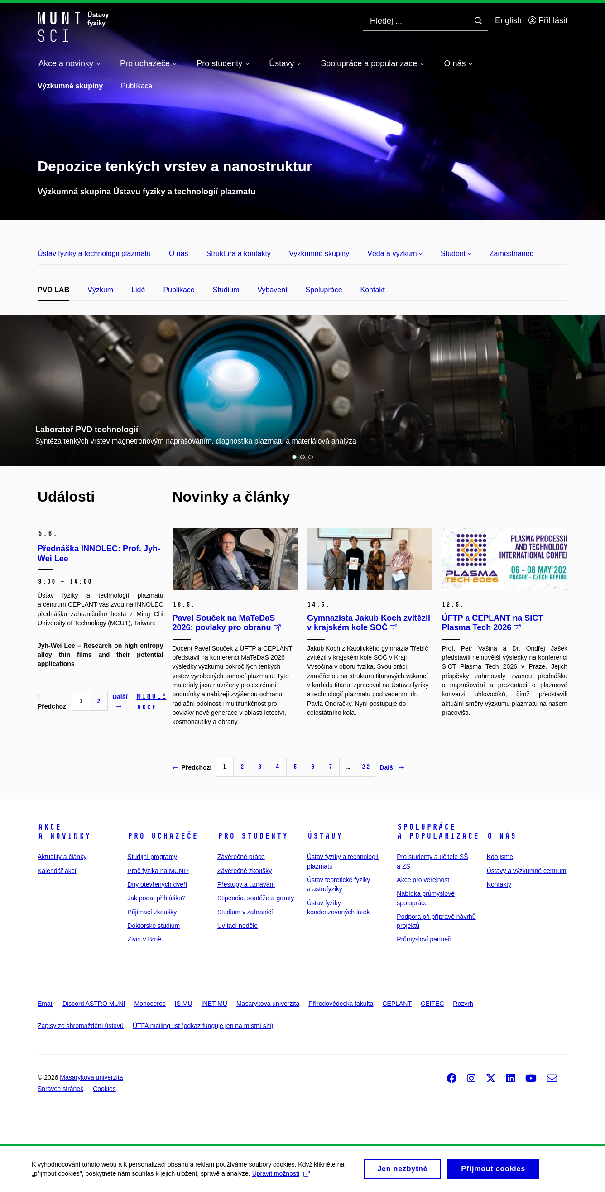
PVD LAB (53, 290)
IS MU (183, 1003)
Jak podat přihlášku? (156, 898)
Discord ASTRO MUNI (93, 1003)
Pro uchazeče (162, 836)
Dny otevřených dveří (157, 884)
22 (365, 767)
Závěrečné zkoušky (244, 870)
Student (456, 253)
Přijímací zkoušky (152, 912)
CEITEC (432, 1003)
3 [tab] (310, 457)
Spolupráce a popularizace (438, 831)
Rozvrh (463, 1003)
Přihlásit (547, 20)
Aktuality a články (62, 856)
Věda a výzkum (395, 253)
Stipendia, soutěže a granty (255, 898)
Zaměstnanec (511, 253)
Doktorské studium (153, 925)
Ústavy (324, 836)
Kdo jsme (500, 856)
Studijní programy (152, 856)
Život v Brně (144, 939)
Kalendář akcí (57, 870)
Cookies (104, 1088)
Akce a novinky (64, 831)
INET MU (214, 1003)
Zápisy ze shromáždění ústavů (81, 1025)
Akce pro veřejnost (423, 879)
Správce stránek (60, 1088)
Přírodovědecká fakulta (340, 1003)
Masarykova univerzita (267, 1003)
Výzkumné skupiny (70, 86)
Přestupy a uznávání (246, 884)
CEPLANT (397, 1003)
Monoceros (149, 1003)
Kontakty (499, 884)
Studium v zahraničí (245, 912)
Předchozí (53, 702)
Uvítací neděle (237, 925)
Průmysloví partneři (424, 939)
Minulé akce (151, 701)
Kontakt (372, 290)
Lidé (138, 290)
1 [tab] (294, 457)
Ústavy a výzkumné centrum (527, 870)
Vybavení (272, 290)
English (508, 20)
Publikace (136, 86)
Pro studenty (252, 836)
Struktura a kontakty (238, 253)
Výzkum (100, 290)
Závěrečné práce (241, 856)
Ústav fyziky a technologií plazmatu (94, 253)
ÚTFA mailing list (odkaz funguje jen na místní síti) (203, 1025)
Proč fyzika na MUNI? (157, 870)
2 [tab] (302, 457)
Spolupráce (324, 290)
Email (45, 1003)
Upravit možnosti (281, 1176)
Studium (226, 290)
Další (119, 701)
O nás (178, 253)
